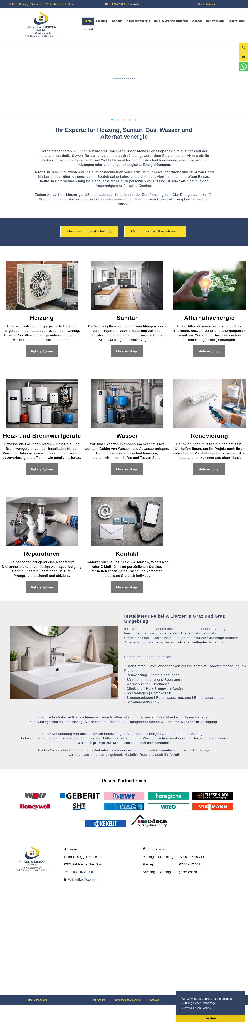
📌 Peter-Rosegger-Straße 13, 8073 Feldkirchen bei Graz (41, 4)
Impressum (98, 999)
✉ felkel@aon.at (207, 4)
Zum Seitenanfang (37, 999)
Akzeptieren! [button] (210, 1018)
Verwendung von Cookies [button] (196, 1008)
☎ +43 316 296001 (116, 4)
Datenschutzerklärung (127, 999)
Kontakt (154, 999)
